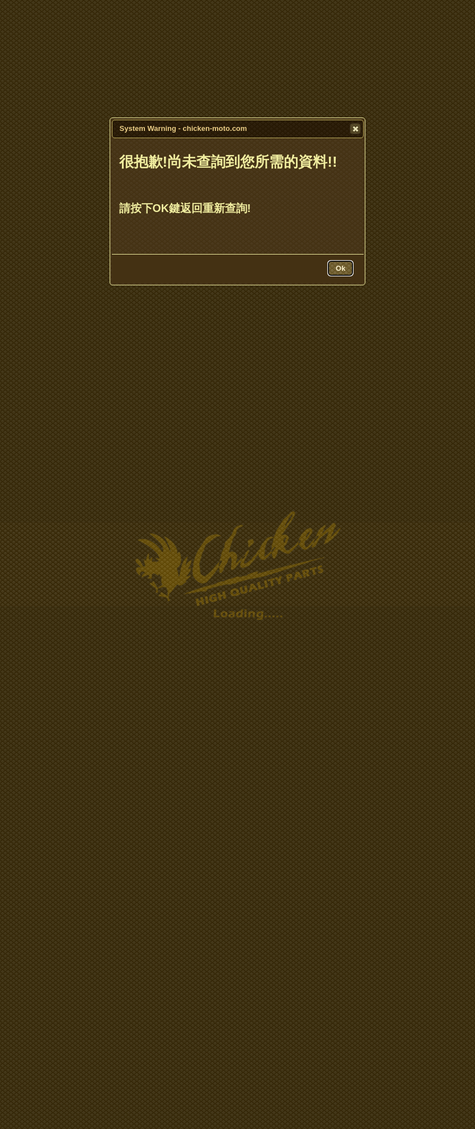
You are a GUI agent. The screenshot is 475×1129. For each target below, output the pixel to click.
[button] (355, 128)
